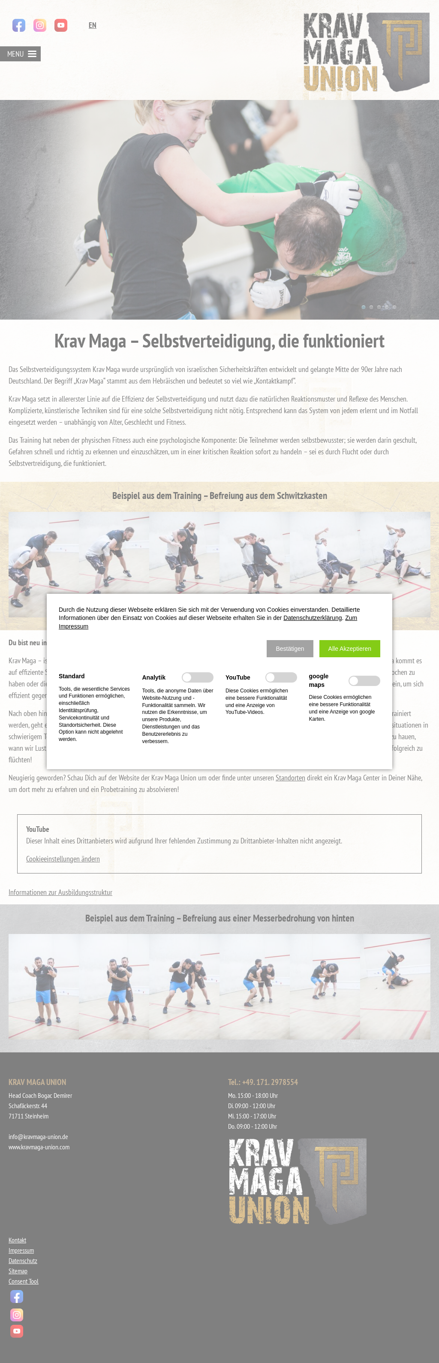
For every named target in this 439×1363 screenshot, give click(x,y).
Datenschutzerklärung (312, 617)
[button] (290, 648)
